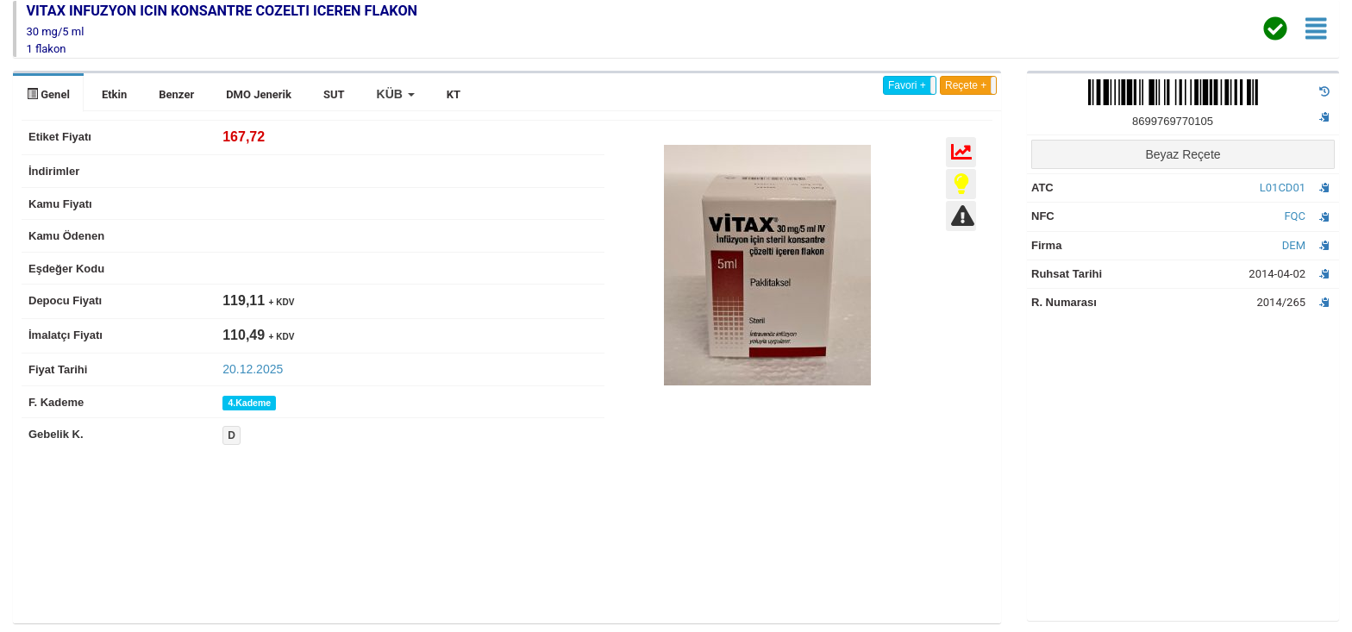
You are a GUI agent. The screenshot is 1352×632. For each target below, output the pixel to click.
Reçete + (965, 85)
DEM (1293, 245)
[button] (396, 94)
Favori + (907, 85)
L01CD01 (1282, 187)
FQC (1294, 216)
